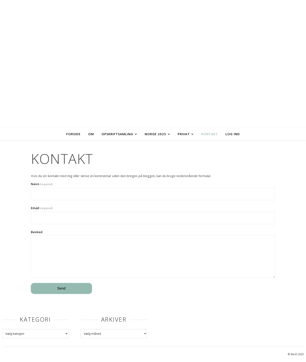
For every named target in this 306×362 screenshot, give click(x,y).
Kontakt (209, 134)
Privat (184, 134)
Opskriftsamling (117, 134)
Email (41, 208)
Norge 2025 (155, 134)
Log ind (232, 134)
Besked (36, 232)
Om (91, 134)
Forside (73, 134)
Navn (41, 184)
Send (61, 288)
